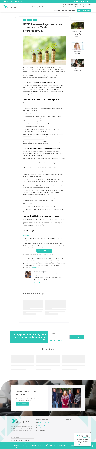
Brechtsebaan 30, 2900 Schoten (46, 423)
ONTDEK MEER (37, 282)
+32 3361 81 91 (41, 425)
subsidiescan (78, 444)
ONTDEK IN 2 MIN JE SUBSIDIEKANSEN (64, 10)
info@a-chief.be (41, 427)
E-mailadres (52, 333)
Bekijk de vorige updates (56, 340)
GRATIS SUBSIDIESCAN (44, 250)
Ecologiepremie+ (61, 136)
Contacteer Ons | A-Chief (41, 272)
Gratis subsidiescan (84, 10)
